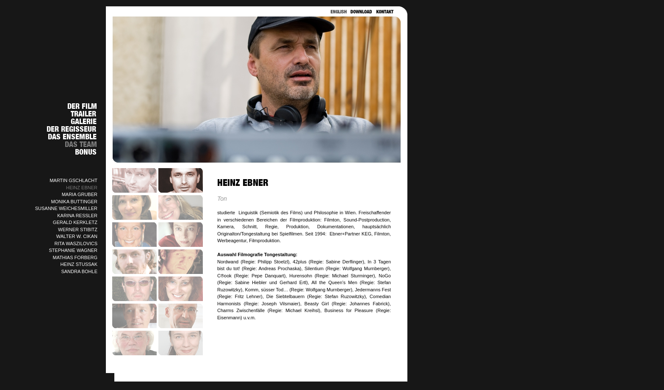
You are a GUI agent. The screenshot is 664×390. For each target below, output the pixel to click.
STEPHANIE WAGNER (73, 250)
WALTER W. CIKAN (76, 236)
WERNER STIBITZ (77, 229)
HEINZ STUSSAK (79, 264)
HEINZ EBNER (81, 187)
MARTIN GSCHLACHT (73, 180)
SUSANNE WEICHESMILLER (66, 208)
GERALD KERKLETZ (75, 222)
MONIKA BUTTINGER (74, 201)
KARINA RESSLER (77, 215)
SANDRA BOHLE (79, 271)
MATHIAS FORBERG (75, 257)
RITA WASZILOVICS (76, 243)
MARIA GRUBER (79, 194)
